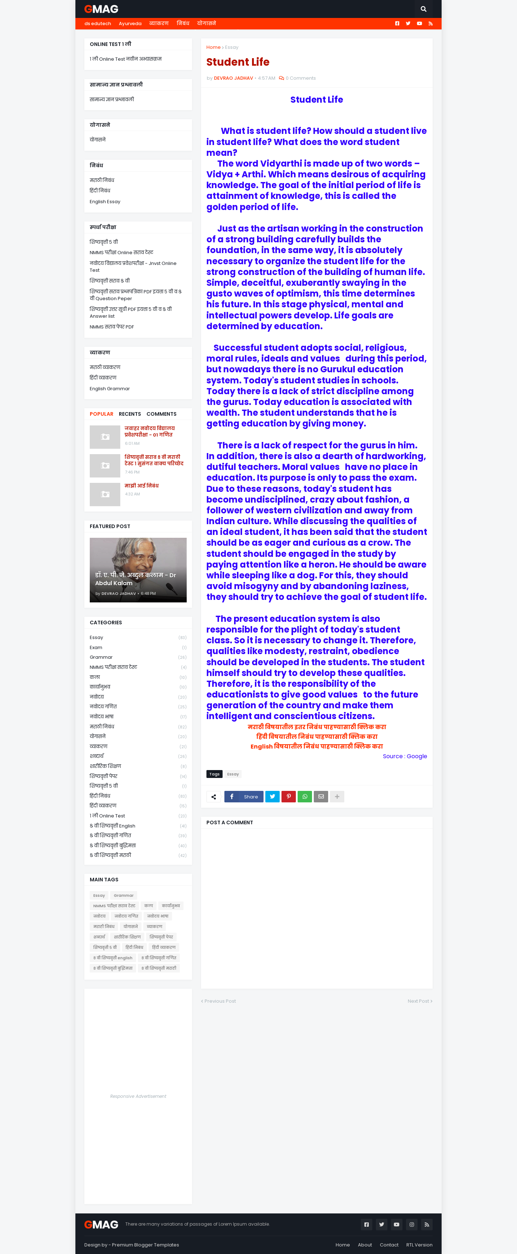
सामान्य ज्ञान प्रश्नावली (112, 99)
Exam (138, 648)
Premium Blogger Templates (145, 1244)
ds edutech (97, 23)
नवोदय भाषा (138, 717)
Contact (389, 1244)
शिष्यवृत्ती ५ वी (104, 242)
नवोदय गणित (138, 707)
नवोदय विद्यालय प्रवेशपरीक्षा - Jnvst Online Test (133, 267)
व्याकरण (159, 23)
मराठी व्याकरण (105, 367)
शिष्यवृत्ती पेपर (138, 776)
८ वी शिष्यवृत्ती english (138, 826)
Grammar (138, 657)
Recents (130, 414)
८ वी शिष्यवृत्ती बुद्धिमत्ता (138, 846)
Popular (101, 414)
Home (213, 47)
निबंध (183, 23)
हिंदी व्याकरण (103, 377)
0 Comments (301, 78)
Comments (161, 414)
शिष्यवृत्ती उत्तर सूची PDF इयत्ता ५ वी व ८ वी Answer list (131, 313)
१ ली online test (138, 816)
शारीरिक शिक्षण (138, 766)
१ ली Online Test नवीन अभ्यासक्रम (126, 59)
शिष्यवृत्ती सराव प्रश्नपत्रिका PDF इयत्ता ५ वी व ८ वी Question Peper (136, 295)
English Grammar (110, 388)
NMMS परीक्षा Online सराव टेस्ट (121, 252)
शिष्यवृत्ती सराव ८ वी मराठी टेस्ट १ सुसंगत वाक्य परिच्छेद (154, 460)
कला (138, 677)
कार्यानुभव (138, 687)
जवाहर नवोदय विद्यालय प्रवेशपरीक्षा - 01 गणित (150, 431)
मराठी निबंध (102, 180)
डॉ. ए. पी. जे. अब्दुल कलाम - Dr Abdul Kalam (135, 579)
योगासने (206, 23)
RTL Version (419, 1244)
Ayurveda (130, 23)
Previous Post (220, 1001)
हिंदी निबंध (100, 190)
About (365, 1244)
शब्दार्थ (138, 756)
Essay (231, 47)
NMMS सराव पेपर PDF (112, 326)
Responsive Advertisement (138, 1096)
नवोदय (138, 697)
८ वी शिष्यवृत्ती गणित (138, 836)
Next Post (418, 1001)
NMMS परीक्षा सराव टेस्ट (138, 667)
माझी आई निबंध (142, 486)
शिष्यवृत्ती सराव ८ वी (110, 281)
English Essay (105, 201)
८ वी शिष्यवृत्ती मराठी (138, 855)
